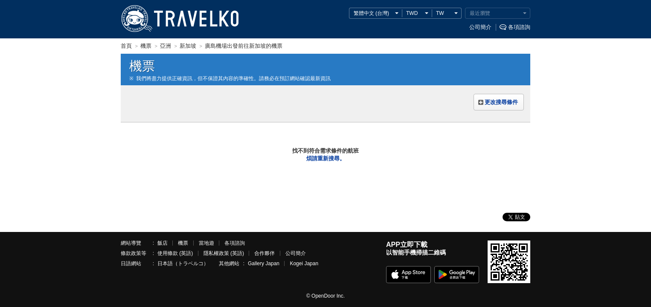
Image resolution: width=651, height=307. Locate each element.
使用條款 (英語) (175, 253)
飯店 (162, 243)
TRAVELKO (136, 18)
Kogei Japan (304, 263)
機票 (183, 243)
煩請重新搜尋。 (325, 158)
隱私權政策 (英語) (223, 253)
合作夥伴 (264, 253)
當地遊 (206, 243)
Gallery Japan (263, 263)
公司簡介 (480, 27)
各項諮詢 (519, 27)
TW (440, 13)
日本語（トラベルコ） (183, 263)
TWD (412, 13)
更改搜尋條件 (501, 102)
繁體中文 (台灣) (371, 13)
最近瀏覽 (480, 13)
